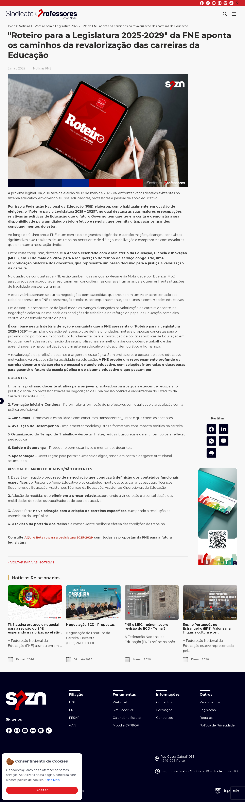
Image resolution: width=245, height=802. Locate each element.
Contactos (164, 702)
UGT (72, 702)
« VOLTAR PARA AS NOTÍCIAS (31, 562)
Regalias (206, 718)
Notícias (24, 26)
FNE (72, 710)
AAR (72, 725)
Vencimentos (210, 702)
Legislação (208, 710)
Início (11, 26)
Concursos (164, 718)
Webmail (120, 702)
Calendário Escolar (127, 718)
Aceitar (42, 790)
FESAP (74, 718)
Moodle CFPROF (126, 725)
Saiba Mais (52, 780)
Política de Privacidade (217, 725)
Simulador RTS (124, 710)
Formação (164, 710)
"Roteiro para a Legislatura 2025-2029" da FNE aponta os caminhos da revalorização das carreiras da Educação (111, 26)
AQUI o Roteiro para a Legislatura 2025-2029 (58, 537)
